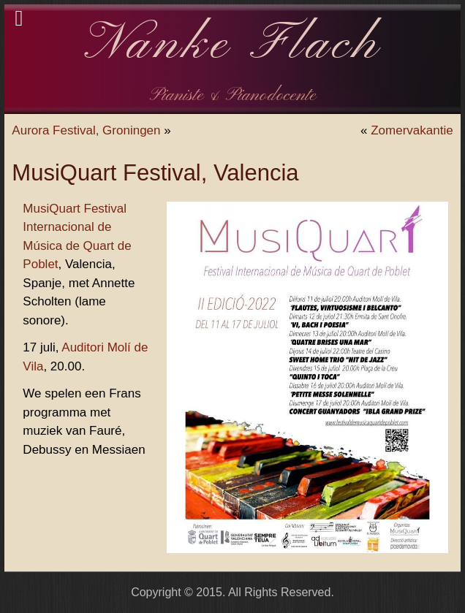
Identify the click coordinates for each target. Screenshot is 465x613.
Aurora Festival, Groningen (86, 130)
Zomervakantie (412, 130)
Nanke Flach (233, 45)
